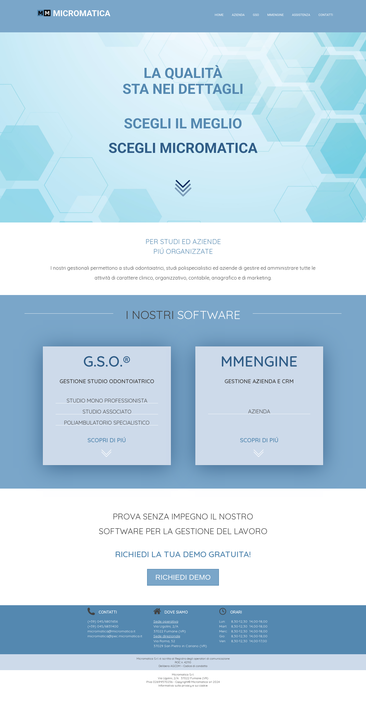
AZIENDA (236, 15)
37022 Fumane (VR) (169, 631)
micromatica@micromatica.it (111, 631)
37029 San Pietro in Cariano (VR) (180, 646)
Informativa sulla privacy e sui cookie (183, 685)
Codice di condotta (195, 666)
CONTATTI (325, 15)
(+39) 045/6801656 (103, 621)
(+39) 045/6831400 (103, 626)
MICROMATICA (81, 13)
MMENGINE (274, 15)
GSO (255, 15)
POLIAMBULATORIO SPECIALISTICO (107, 422)
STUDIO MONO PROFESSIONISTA (106, 400)
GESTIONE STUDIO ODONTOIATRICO (107, 381)
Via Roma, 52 (164, 641)
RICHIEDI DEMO (183, 577)
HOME (217, 15)
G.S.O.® (106, 361)
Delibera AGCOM (169, 666)
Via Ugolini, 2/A (165, 626)
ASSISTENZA (300, 15)
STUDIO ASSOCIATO (106, 411)
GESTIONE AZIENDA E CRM (259, 381)
